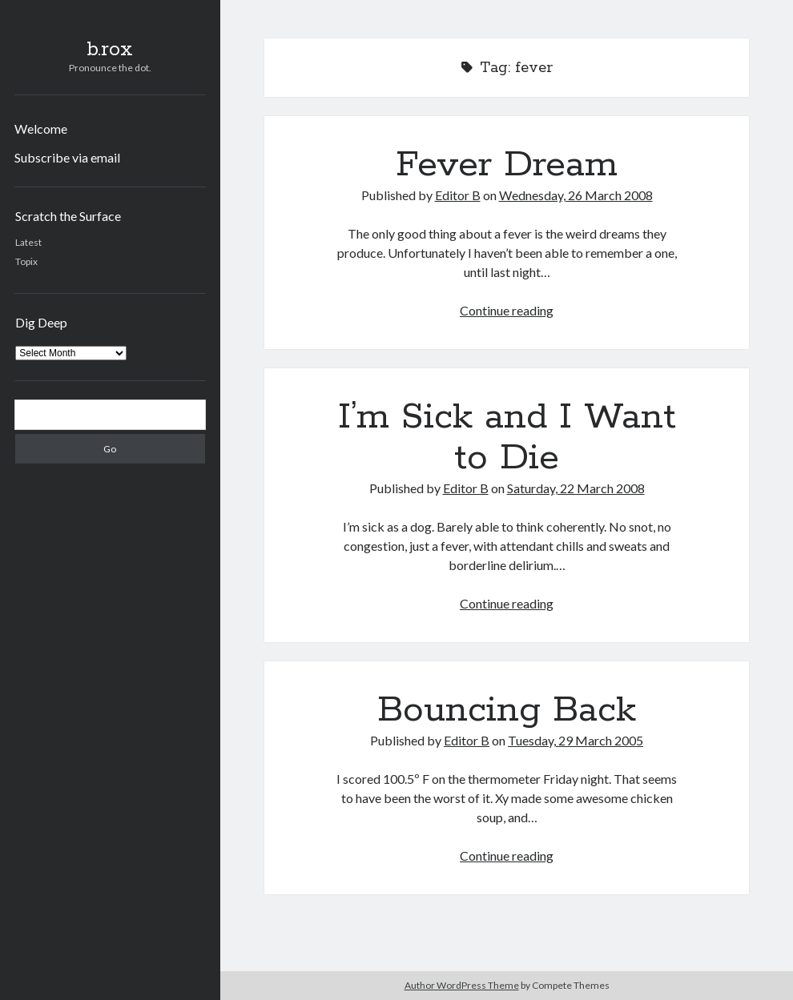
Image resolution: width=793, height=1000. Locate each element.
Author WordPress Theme (462, 985)
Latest (28, 242)
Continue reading (506, 310)
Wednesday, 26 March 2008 (576, 195)
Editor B (458, 195)
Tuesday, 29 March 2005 (575, 740)
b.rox (110, 49)
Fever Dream (507, 165)
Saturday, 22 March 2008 (576, 488)
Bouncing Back (506, 710)
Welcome (40, 128)
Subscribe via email (67, 157)
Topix (26, 261)
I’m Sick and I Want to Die (507, 437)
